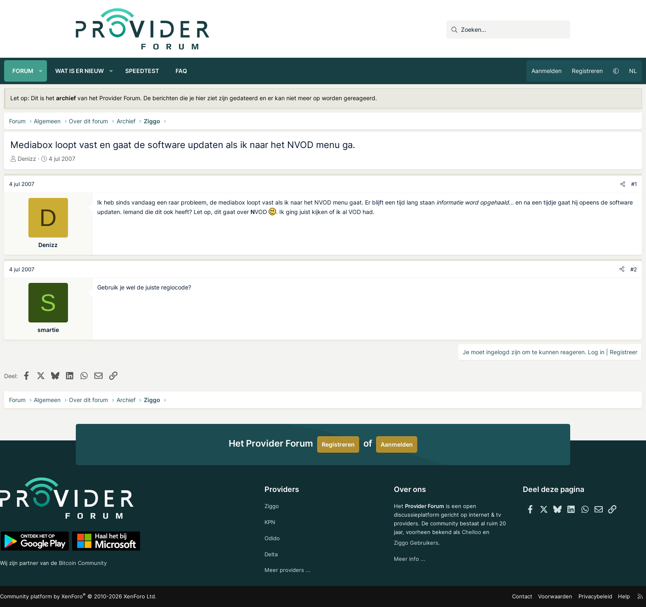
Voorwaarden (485, 596)
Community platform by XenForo (146, 597)
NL (561, 70)
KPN (286, 519)
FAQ (253, 70)
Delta (287, 552)
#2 (562, 269)
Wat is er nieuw (151, 70)
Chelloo (388, 549)
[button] (112, 71)
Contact (455, 596)
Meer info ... (394, 565)
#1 (562, 184)
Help (549, 596)
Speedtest (214, 70)
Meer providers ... (303, 569)
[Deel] (551, 184)
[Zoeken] (508, 30)
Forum (94, 70)
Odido (288, 536)
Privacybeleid (522, 596)
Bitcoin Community (163, 561)
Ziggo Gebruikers (431, 549)
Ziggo (287, 502)
